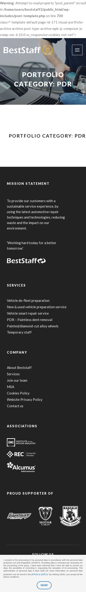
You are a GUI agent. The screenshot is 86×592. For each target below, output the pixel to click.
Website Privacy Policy (24, 399)
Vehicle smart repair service (28, 313)
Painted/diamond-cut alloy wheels (32, 326)
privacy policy (39, 574)
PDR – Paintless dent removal (29, 320)
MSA (10, 387)
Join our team (17, 380)
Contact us (15, 406)
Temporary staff (19, 332)
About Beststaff (19, 367)
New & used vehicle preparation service (37, 307)
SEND (44, 585)
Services (13, 374)
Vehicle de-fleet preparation (28, 300)
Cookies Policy (18, 393)
